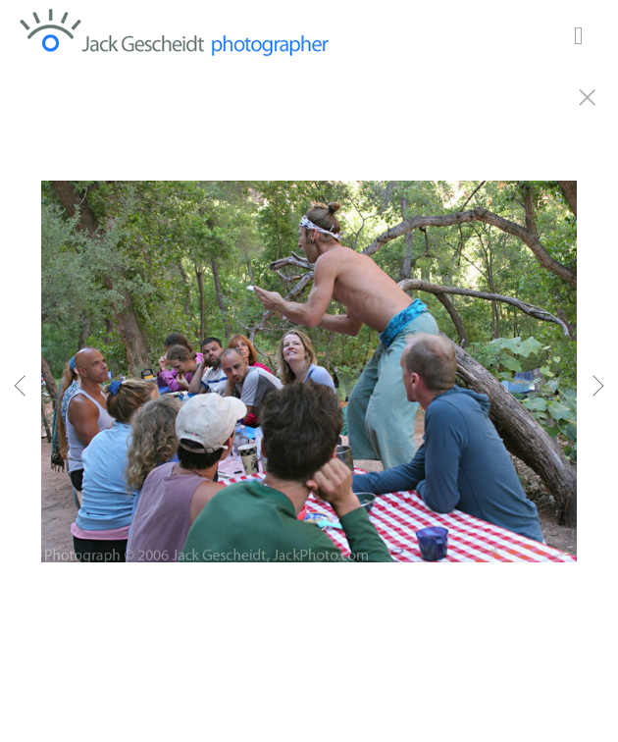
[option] (309, 395)
